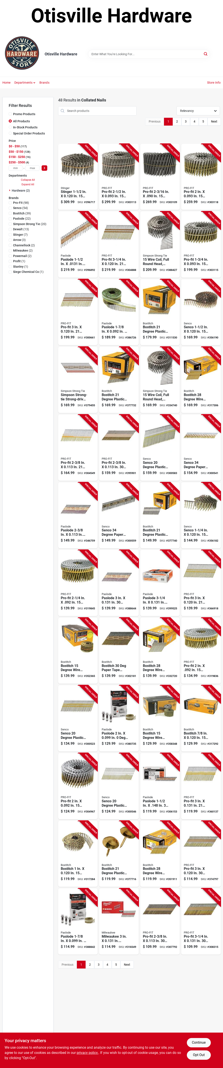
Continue (199, 1042)
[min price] (16, 168)
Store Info (214, 82)
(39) (22, 213)
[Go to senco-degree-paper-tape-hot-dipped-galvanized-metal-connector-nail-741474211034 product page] (119, 515)
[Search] (206, 53)
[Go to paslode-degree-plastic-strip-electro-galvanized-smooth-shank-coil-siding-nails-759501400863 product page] (119, 312)
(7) (20, 234)
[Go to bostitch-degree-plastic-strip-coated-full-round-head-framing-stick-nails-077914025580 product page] (119, 380)
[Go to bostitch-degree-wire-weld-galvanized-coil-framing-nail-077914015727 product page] (78, 651)
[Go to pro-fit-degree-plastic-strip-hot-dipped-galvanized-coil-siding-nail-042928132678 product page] (201, 651)
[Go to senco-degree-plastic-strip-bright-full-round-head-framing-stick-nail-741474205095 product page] (78, 718)
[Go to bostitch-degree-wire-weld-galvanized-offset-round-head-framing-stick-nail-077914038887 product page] (201, 380)
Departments (23, 82)
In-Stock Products (25, 127)
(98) (21, 202)
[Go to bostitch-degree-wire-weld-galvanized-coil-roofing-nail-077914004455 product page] (78, 854)
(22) (22, 218)
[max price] (32, 168)
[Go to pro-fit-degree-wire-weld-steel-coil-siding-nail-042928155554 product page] (119, 177)
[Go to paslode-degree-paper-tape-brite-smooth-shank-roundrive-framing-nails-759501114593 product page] (160, 583)
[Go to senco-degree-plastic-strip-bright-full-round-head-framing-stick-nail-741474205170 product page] (119, 786)
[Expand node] (10, 190)
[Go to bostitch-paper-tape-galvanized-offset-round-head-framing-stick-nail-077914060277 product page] (119, 651)
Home (6, 82)
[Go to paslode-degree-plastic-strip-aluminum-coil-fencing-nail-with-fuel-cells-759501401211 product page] (78, 921)
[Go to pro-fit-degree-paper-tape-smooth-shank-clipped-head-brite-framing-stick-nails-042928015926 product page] (160, 921)
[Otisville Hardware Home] (22, 54)
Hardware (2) (21, 190)
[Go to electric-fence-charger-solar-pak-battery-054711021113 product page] (201, 448)
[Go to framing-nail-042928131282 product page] (201, 583)
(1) (19, 261)
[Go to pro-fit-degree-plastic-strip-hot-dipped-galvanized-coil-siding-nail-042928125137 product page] (78, 583)
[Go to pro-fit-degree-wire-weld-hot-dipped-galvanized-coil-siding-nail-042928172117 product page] (78, 786)
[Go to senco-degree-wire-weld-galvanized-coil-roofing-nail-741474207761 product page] (201, 515)
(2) (24, 245)
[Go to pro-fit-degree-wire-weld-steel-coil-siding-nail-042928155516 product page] (201, 244)
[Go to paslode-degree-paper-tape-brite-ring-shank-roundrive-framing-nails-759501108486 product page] (78, 515)
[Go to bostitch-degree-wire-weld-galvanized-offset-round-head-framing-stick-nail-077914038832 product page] (160, 651)
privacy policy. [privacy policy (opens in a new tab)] (87, 1053)
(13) (21, 229)
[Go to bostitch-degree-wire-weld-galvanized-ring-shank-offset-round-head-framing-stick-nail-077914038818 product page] (160, 854)
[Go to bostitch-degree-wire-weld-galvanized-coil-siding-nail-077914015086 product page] (160, 718)
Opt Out (199, 1055)
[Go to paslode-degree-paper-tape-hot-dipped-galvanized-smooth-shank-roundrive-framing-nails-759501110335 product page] (119, 583)
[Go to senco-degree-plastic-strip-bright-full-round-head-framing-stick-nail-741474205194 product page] (160, 448)
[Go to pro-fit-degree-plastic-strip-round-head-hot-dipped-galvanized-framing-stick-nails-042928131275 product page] (119, 244)
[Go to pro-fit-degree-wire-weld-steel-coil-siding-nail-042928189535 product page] (160, 177)
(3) (19, 240)
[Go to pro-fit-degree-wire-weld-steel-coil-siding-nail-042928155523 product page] (201, 177)
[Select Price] (44, 168)
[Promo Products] (10, 113)
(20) (29, 224)
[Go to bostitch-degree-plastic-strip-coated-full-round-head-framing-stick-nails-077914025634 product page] (119, 854)
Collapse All (28, 179)
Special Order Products (29, 133)
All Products (21, 121)
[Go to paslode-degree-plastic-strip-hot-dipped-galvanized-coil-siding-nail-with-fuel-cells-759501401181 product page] (119, 718)
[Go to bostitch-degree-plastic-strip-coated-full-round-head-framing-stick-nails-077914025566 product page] (160, 515)
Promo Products (24, 114)
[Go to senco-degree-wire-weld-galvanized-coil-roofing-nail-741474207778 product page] (201, 312)
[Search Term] (149, 54)
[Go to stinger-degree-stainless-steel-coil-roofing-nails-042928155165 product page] (78, 177)
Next (214, 121)
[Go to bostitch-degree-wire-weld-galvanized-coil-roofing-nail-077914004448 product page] (201, 718)
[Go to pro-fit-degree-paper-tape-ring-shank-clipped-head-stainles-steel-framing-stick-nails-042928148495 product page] (119, 448)
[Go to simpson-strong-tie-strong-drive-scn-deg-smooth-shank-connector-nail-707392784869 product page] (78, 380)
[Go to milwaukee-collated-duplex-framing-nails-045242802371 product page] (119, 921)
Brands (44, 82)
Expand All (28, 184)
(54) (20, 208)
